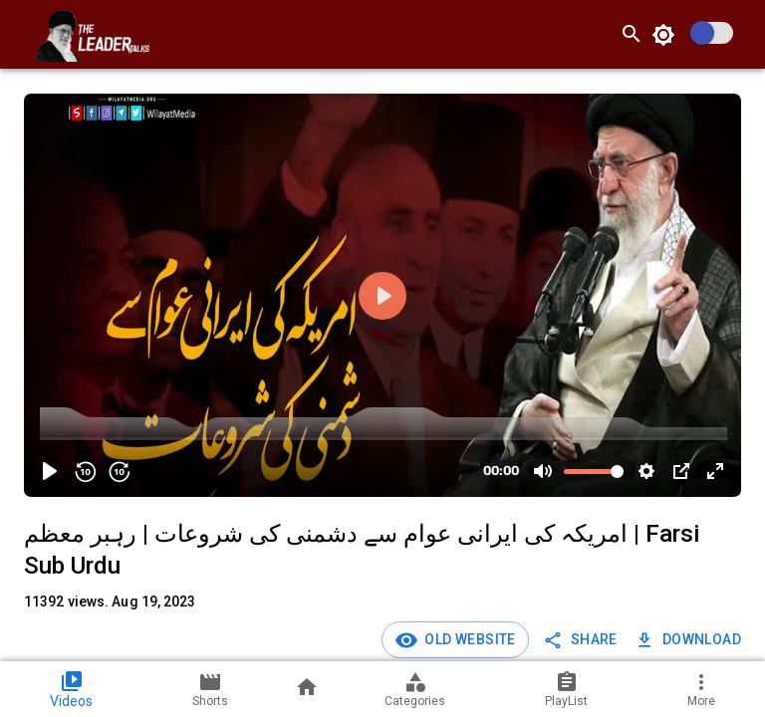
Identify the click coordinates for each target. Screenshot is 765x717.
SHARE (582, 639)
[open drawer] (24, 34)
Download (690, 639)
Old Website (467, 639)
